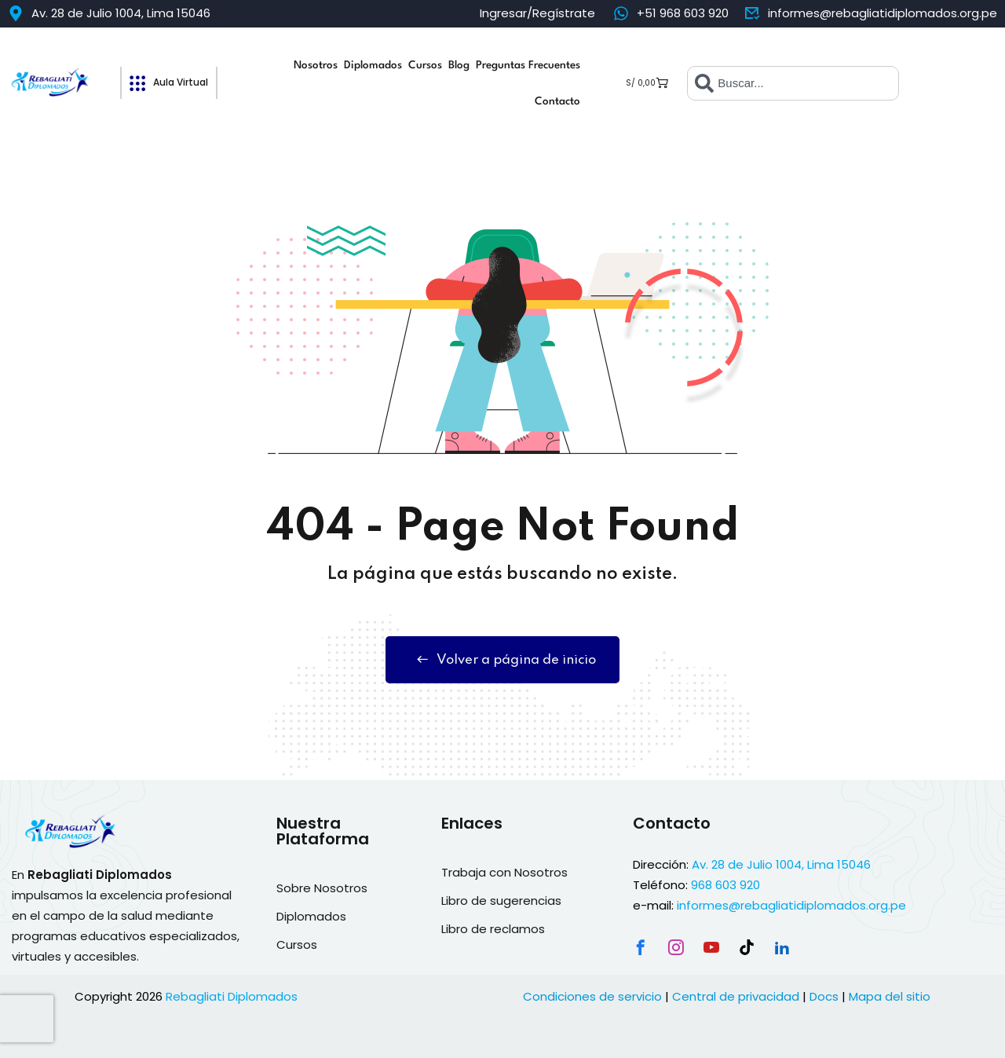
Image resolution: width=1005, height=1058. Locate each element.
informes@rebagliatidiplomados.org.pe (791, 905)
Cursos (425, 65)
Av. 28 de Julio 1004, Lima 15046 (781, 864)
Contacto (557, 101)
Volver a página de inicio (502, 660)
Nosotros (316, 65)
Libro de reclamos (493, 929)
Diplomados (373, 65)
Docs (824, 996)
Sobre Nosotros (321, 888)
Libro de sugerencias (501, 900)
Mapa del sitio (889, 996)
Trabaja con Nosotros (504, 872)
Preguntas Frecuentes (528, 65)
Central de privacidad (735, 996)
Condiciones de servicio (592, 996)
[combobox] (793, 83)
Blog (459, 65)
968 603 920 (725, 885)
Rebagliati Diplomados (232, 996)
